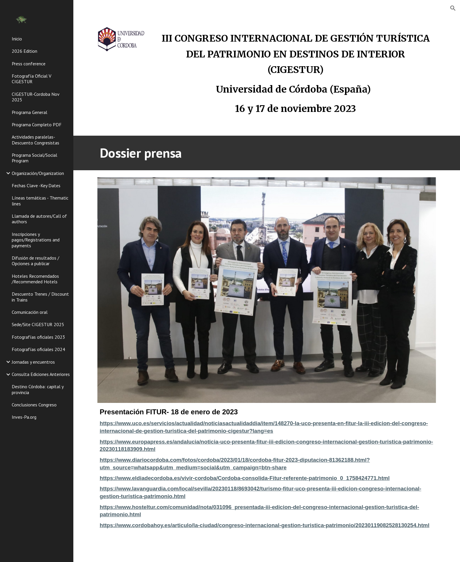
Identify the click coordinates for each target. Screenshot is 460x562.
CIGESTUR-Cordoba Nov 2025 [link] (35, 97)
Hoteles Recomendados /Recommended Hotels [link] (35, 279)
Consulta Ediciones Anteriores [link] (41, 374)
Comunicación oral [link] (30, 312)
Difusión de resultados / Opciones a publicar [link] (35, 260)
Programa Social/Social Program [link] (34, 158)
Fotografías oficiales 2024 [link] (38, 349)
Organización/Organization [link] (38, 173)
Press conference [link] (28, 64)
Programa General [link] (29, 112)
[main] (295, 72)
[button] (453, 8)
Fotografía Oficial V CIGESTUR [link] (31, 78)
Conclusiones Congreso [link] (34, 405)
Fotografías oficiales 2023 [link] (38, 337)
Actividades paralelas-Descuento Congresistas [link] (35, 139)
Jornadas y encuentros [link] (33, 362)
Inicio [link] (17, 39)
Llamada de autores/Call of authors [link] (39, 218)
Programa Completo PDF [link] (37, 124)
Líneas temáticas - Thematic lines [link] (40, 200)
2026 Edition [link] (24, 51)
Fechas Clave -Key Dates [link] (36, 185)
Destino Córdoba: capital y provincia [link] (37, 389)
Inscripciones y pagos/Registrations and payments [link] (36, 239)
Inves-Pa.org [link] (24, 417)
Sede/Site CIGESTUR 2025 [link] (38, 324)
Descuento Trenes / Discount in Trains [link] (40, 296)
